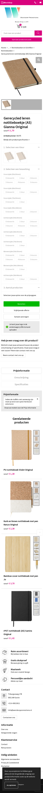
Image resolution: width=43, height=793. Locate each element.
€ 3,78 (9, 583)
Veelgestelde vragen (9, 733)
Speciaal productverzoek (21, 39)
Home (3, 47)
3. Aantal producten (13, 287)
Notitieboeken (7, 51)
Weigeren (21, 784)
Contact (4, 744)
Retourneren (6, 748)
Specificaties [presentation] (21, 384)
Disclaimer (5, 766)
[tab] (21, 370)
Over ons (4, 729)
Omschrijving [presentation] (21, 377)
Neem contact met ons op (13, 355)
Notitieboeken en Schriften (22, 47)
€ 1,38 (9, 473)
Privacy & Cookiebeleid (10, 762)
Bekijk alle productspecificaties (16, 139)
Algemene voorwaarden (10, 759)
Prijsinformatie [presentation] (21, 370)
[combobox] (18, 33)
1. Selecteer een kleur (14, 147)
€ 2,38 (9, 528)
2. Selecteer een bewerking (17, 169)
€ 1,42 (9, 638)
